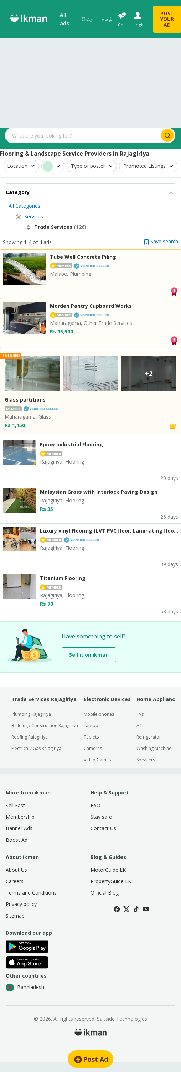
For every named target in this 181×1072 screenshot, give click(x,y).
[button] (161, 241)
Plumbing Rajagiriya (31, 714)
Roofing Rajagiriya (29, 737)
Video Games (97, 760)
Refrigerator (148, 737)
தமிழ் (107, 19)
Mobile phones (99, 714)
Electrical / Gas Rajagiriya (36, 748)
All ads (64, 19)
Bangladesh (25, 987)
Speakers (145, 760)
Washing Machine (153, 748)
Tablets (91, 737)
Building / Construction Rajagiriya (44, 726)
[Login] (138, 19)
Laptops (92, 726)
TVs (140, 714)
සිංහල (87, 19)
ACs (140, 726)
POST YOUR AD (167, 19)
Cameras (93, 748)
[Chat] (122, 19)
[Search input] (82, 135)
